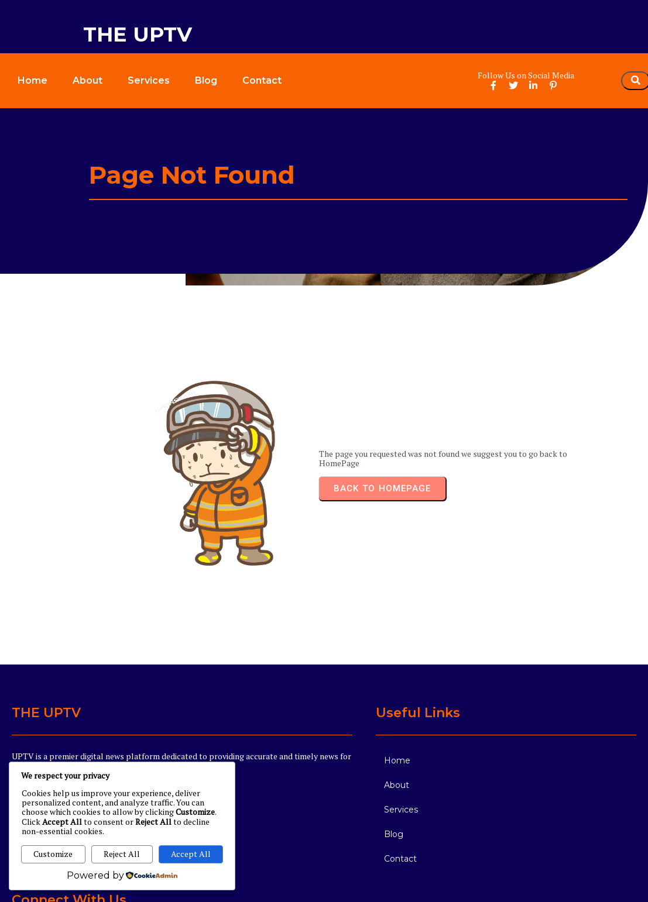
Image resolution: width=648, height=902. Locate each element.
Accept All (191, 853)
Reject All (122, 853)
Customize (53, 853)
